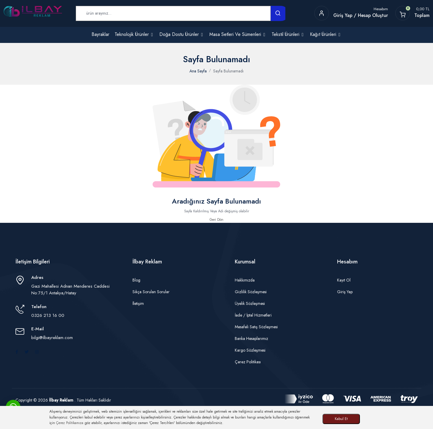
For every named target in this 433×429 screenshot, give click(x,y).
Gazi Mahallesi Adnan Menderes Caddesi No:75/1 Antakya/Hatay (70, 289)
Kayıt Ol (344, 280)
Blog (136, 280)
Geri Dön (216, 219)
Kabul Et (341, 418)
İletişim (138, 303)
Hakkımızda (245, 280)
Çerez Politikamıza (69, 422)
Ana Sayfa (198, 71)
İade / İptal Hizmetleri (253, 315)
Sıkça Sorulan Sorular (151, 292)
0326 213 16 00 (47, 315)
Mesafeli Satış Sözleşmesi (256, 327)
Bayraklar (100, 34)
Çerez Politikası (248, 362)
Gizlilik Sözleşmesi (251, 292)
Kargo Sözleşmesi (250, 350)
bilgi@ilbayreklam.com (52, 337)
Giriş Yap (345, 292)
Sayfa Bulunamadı (228, 71)
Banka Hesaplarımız (251, 338)
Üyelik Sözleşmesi (250, 303)
